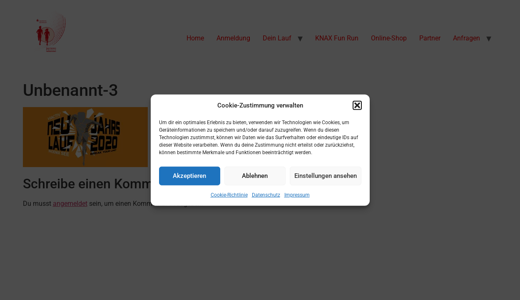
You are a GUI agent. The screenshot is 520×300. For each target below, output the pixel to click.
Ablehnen (255, 176)
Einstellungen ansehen (325, 176)
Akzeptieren (189, 176)
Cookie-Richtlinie (229, 195)
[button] (357, 105)
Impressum (297, 195)
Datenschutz (266, 195)
